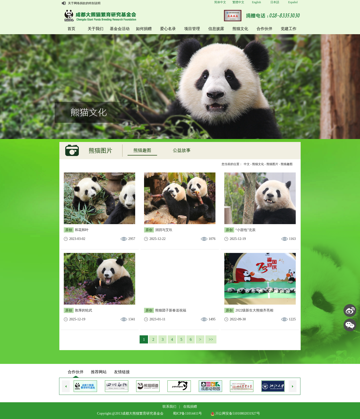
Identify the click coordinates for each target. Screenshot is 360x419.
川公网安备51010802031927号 (235, 413)
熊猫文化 (240, 29)
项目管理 (192, 29)
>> (211, 339)
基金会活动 (120, 29)
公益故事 (182, 150)
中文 (247, 164)
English (256, 2)
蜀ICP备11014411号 (187, 413)
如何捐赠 (144, 29)
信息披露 (216, 29)
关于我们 (95, 29)
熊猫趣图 (142, 150)
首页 (71, 29)
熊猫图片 (272, 164)
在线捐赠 (190, 406)
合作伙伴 (264, 29)
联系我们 (169, 406)
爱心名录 (168, 29)
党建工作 (288, 29)
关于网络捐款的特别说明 (84, 3)
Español (293, 2)
